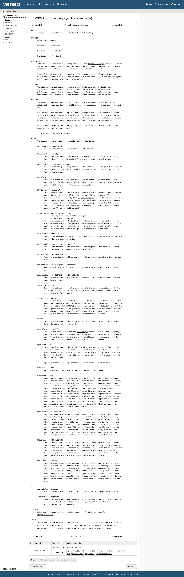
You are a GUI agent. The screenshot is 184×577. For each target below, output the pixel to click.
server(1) (48, 471)
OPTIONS (9, 34)
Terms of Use (95, 574)
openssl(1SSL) (67, 226)
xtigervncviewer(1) (45, 515)
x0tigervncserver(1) (77, 512)
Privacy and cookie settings (114, 574)
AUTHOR (8, 43)
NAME (7, 20)
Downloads (46, 4)
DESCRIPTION (11, 25)
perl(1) (54, 102)
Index (31, 4)
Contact (63, 4)
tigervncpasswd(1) (96, 512)
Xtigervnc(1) (112, 156)
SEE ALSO (9, 40)
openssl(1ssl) (72, 551)
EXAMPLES (9, 28)
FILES (7, 37)
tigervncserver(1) (96, 64)
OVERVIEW (9, 31)
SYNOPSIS (9, 22)
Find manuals (38, 566)
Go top (131, 566)
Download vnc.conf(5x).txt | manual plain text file (53, 560)
